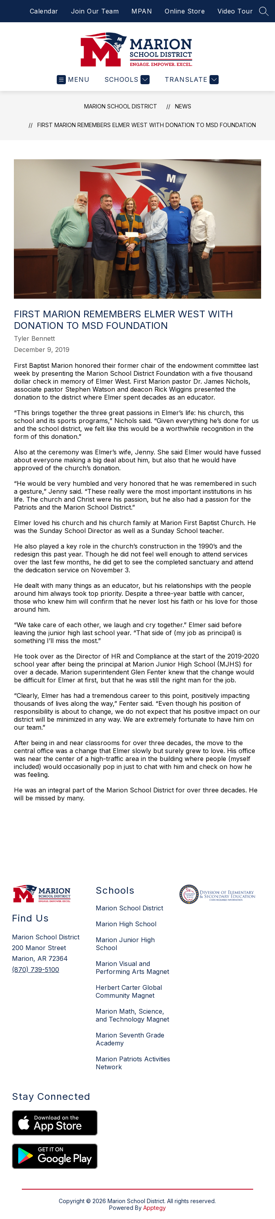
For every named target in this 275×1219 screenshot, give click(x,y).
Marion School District (120, 106)
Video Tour (235, 11)
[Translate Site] (191, 80)
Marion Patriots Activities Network (133, 1063)
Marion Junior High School (125, 944)
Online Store (185, 11)
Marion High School (126, 924)
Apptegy (154, 1207)
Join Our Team (95, 11)
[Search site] (264, 11)
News (183, 106)
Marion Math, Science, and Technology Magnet (132, 1015)
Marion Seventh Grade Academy (130, 1039)
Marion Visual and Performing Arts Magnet (132, 968)
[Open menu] (73, 80)
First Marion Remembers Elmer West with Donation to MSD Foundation (146, 125)
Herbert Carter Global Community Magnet (129, 991)
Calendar (44, 11)
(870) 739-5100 (35, 970)
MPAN (141, 11)
